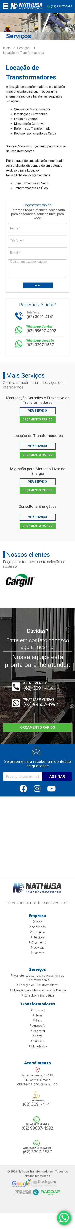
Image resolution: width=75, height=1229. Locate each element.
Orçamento (37, 942)
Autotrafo (37, 1025)
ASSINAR (57, 776)
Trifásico (37, 1041)
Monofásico (37, 1046)
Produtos (37, 932)
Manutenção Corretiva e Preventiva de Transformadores (37, 400)
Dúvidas (37, 947)
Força (37, 1036)
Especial (37, 1010)
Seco (37, 1020)
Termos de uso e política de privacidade (37, 903)
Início (37, 922)
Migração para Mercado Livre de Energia (37, 471)
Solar (37, 1015)
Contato (37, 953)
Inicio (7, 48)
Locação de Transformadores (37, 435)
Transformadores (37, 1004)
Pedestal (37, 1031)
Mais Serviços (25, 375)
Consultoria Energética (37, 506)
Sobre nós (37, 927)
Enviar (37, 285)
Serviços (23, 48)
